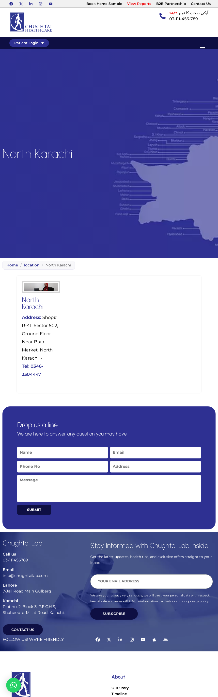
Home (12, 265)
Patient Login (30, 43)
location (31, 265)
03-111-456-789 (183, 19)
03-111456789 (15, 560)
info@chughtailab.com (25, 575)
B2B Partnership (171, 3)
